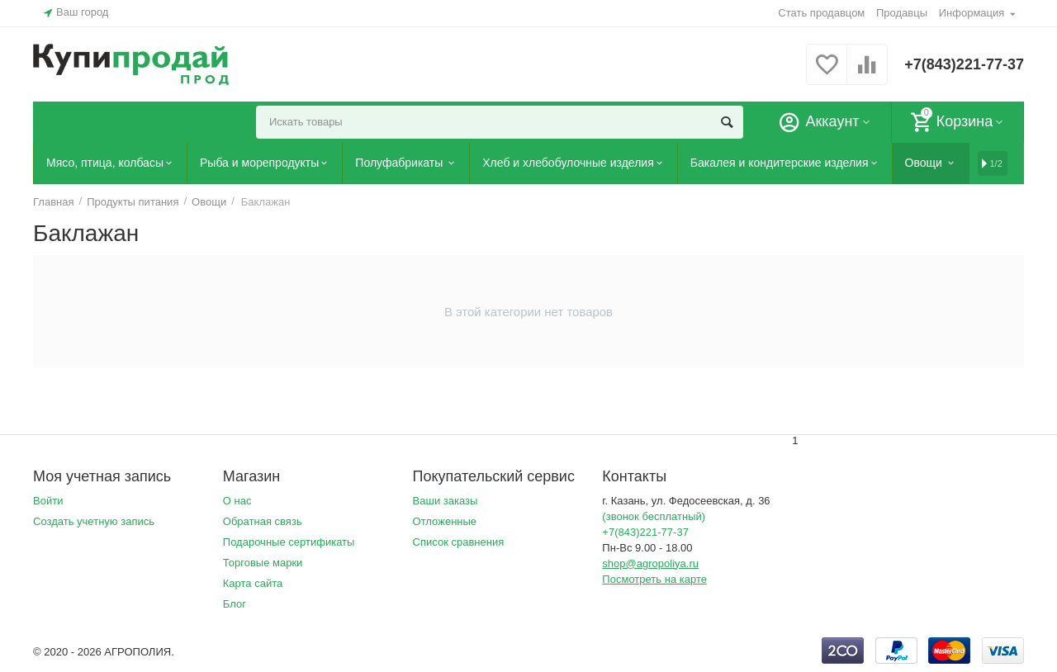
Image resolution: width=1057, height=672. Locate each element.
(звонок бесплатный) (653, 516)
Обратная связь (262, 521)
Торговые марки (263, 562)
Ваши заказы (445, 501)
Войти (48, 501)
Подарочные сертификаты (289, 542)
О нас (237, 501)
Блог (234, 604)
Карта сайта (253, 583)
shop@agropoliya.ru (650, 563)
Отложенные (445, 521)
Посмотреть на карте (654, 579)
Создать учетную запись (93, 521)
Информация (972, 13)
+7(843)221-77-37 (964, 64)
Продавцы (901, 13)
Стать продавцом (821, 13)
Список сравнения (459, 542)
